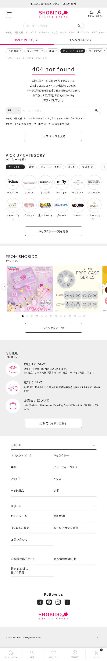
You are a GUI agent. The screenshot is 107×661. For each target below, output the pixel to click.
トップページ (12, 58)
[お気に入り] (53, 654)
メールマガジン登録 (66, 528)
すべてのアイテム (27, 40)
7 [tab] (51, 316)
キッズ (57, 479)
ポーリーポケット (38, 123)
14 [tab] (84, 316)
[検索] (32, 654)
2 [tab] (27, 316)
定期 (56, 490)
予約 (9, 32)
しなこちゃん (60, 32)
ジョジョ (45, 32)
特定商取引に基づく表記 (19, 570)
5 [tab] (42, 316)
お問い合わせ (19, 539)
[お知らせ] (91, 13)
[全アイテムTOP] (10, 654)
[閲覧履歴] (75, 654)
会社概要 (59, 516)
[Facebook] (67, 602)
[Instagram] (58, 602)
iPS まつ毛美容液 (60, 123)
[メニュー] (9, 14)
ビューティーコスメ (66, 467)
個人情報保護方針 (65, 559)
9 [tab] (61, 316)
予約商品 (14, 50)
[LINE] (49, 602)
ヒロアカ (32, 32)
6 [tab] (46, 316)
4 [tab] (37, 316)
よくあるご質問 (20, 528)
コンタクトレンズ (80, 40)
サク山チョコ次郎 (16, 123)
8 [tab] (56, 316)
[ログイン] (99, 13)
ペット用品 (17, 490)
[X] (40, 602)
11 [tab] (70, 316)
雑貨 (51, 50)
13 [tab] (79, 316)
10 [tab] (65, 316)
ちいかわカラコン (80, 32)
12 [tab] (75, 316)
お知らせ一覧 (19, 516)
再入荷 (20, 32)
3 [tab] (32, 316)
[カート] (96, 654)
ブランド (16, 479)
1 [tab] (23, 316)
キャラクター (34, 50)
